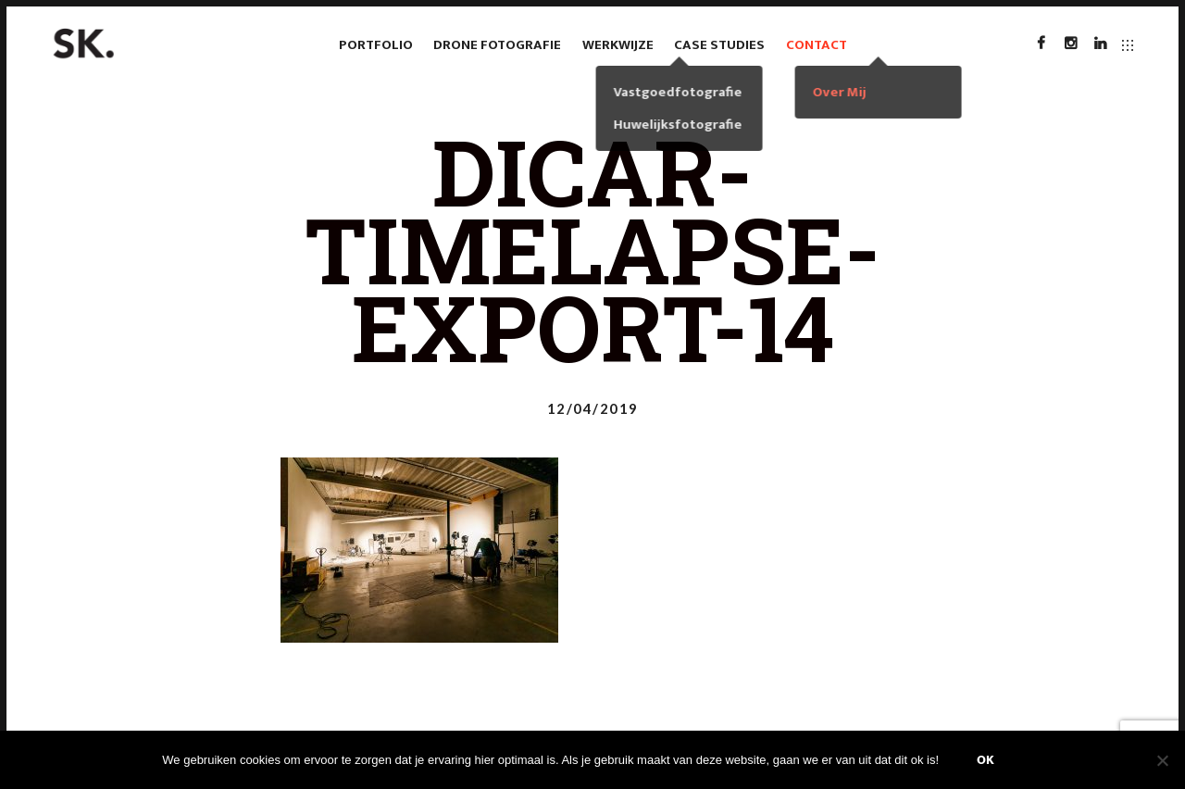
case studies (719, 44)
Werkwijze (618, 44)
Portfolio (376, 44)
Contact (816, 44)
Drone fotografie (497, 44)
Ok (985, 759)
